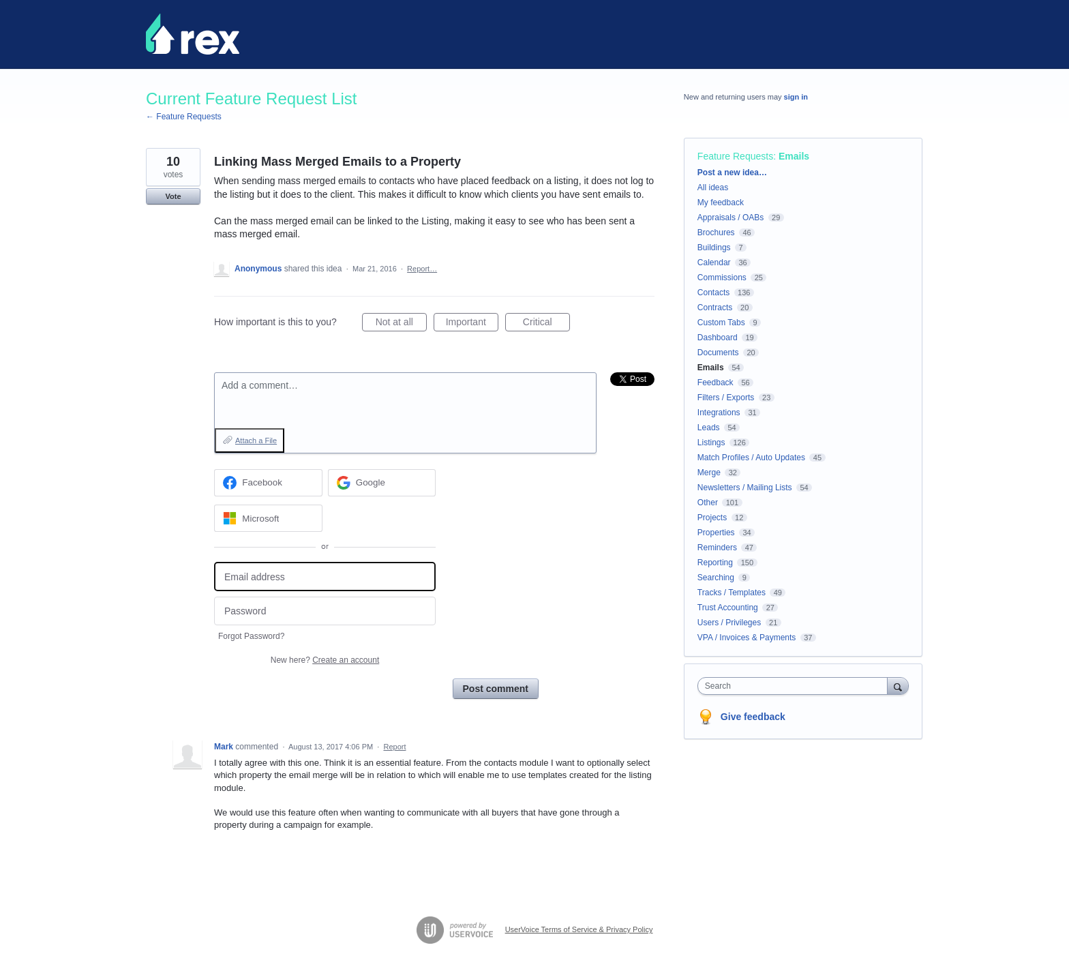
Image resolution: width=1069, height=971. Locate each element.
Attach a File (256, 440)
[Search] (898, 685)
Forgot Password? (251, 636)
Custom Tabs (721, 322)
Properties (716, 532)
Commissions (722, 277)
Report (394, 747)
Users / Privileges (729, 622)
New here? (325, 660)
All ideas (712, 187)
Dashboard (717, 337)
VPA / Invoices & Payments (746, 637)
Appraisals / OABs (730, 217)
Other (707, 502)
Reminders (717, 547)
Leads (708, 427)
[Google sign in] (382, 482)
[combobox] (796, 686)
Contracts (714, 307)
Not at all (401, 323)
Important (472, 323)
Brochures (716, 232)
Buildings (714, 247)
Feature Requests (735, 156)
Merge (709, 472)
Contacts (713, 292)
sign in (796, 97)
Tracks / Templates (731, 592)
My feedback (720, 202)
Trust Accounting (727, 607)
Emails (794, 156)
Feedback (715, 382)
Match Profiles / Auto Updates (751, 457)
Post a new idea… (732, 172)
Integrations (718, 412)
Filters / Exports (725, 397)
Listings (711, 442)
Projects (712, 517)
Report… (422, 269)
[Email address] (325, 576)
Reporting (715, 562)
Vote (173, 196)
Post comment (495, 688)
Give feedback (753, 716)
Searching (715, 577)
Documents (718, 352)
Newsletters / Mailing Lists (744, 487)
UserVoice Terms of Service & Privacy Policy (579, 929)
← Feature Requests (184, 116)
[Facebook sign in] (268, 482)
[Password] (325, 611)
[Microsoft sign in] (268, 518)
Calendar (714, 262)
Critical (546, 323)
